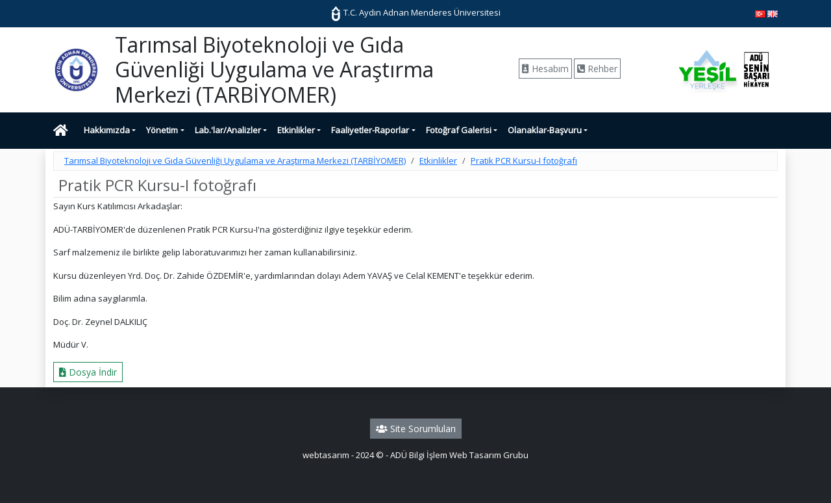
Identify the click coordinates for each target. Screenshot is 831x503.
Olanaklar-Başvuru (545, 130)
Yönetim (162, 130)
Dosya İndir (88, 372)
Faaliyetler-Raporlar (370, 130)
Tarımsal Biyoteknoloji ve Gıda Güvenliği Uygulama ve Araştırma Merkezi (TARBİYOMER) (235, 160)
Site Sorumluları (416, 428)
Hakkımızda (107, 130)
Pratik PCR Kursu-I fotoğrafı (524, 160)
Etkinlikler (296, 130)
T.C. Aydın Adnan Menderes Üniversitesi (415, 12)
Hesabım (545, 68)
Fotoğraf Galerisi (458, 130)
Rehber (597, 68)
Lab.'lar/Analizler (228, 130)
